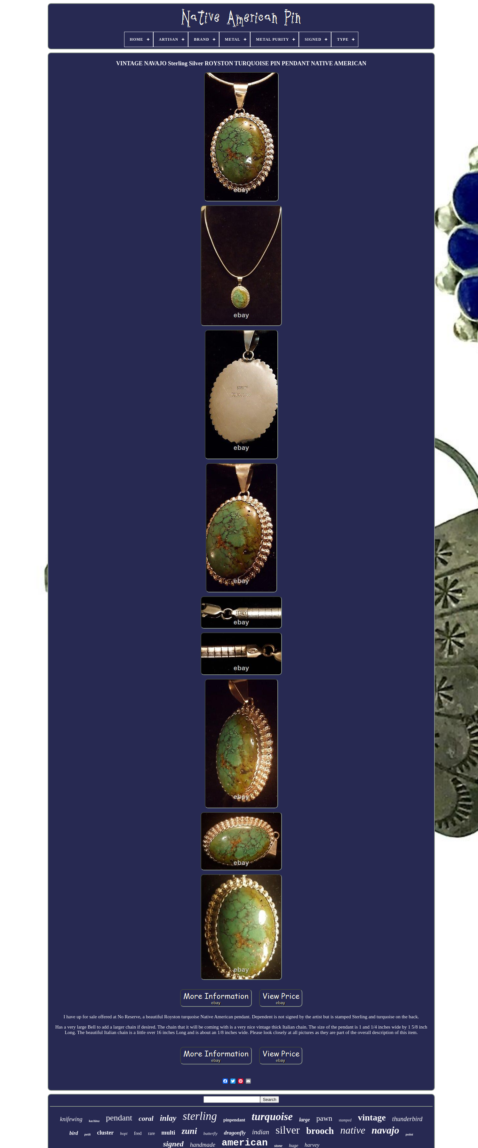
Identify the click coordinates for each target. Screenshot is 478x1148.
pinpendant (234, 1120)
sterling (200, 1116)
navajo (385, 1130)
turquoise (272, 1116)
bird (73, 1133)
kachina (94, 1121)
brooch (320, 1131)
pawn (324, 1118)
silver (287, 1130)
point (409, 1134)
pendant (119, 1117)
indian (260, 1132)
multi (168, 1132)
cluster (105, 1132)
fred (137, 1133)
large (304, 1119)
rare (151, 1133)
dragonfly (235, 1133)
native (352, 1130)
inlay (168, 1118)
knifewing (71, 1119)
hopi (123, 1133)
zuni (189, 1131)
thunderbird (407, 1118)
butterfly (210, 1133)
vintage (372, 1117)
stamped (345, 1120)
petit (87, 1134)
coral (146, 1118)
